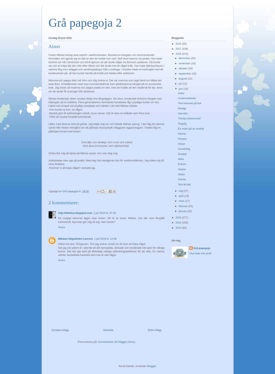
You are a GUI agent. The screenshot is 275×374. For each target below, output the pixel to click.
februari (183, 206)
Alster (181, 93)
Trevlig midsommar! (189, 118)
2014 (179, 222)
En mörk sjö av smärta (191, 128)
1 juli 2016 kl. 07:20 (105, 212)
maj (181, 190)
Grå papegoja (201, 248)
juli (181, 83)
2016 (179, 53)
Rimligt (182, 108)
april (181, 195)
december (185, 58)
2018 (179, 43)
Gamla (182, 179)
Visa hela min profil (200, 253)
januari (183, 211)
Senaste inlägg (60, 330)
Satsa (181, 174)
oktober (183, 68)
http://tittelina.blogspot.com (75, 212)
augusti (183, 78)
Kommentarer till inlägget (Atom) (116, 341)
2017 (179, 48)
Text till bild (184, 184)
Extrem (182, 164)
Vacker (182, 169)
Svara (61, 227)
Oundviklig (184, 148)
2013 (179, 227)
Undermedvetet (187, 98)
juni (181, 88)
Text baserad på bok (189, 103)
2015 (179, 217)
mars (182, 200)
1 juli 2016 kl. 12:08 (105, 238)
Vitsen (181, 143)
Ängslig (182, 123)
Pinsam (182, 138)
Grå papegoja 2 (85, 22)
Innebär (182, 154)
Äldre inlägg (155, 330)
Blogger (151, 366)
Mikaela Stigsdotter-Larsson (75, 238)
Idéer (181, 159)
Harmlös (183, 113)
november (185, 63)
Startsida (108, 330)
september (185, 73)
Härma (182, 133)
